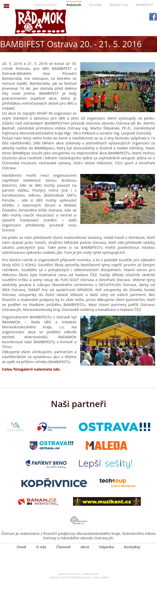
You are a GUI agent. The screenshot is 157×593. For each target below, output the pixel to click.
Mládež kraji (118, 4)
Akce (84, 546)
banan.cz (76, 574)
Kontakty (132, 546)
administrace (91, 574)
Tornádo (95, 4)
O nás (41, 546)
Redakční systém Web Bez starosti (70, 577)
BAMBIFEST (144, 4)
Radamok (73, 4)
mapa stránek (100, 577)
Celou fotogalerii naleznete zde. (31, 369)
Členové (63, 546)
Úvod (21, 546)
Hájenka (106, 546)
